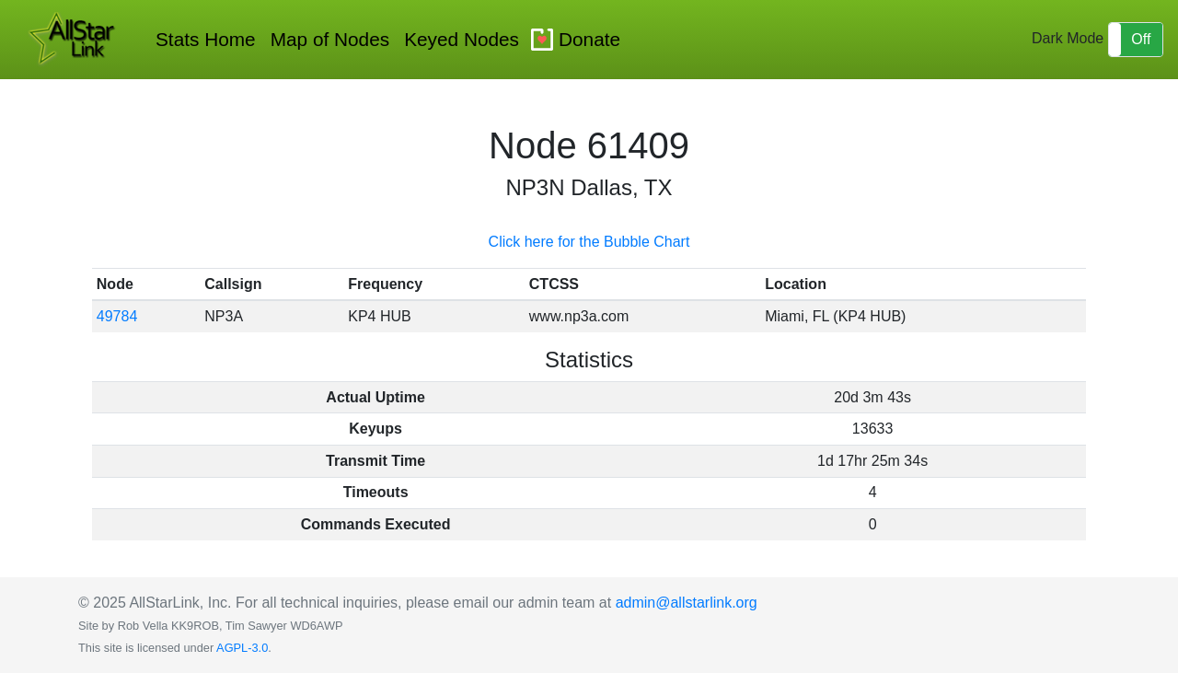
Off (1140, 39)
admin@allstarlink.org (686, 602)
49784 (117, 316)
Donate (589, 39)
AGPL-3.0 (242, 648)
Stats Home (206, 39)
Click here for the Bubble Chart (589, 241)
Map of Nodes (330, 39)
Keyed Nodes (461, 39)
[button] (1135, 39)
